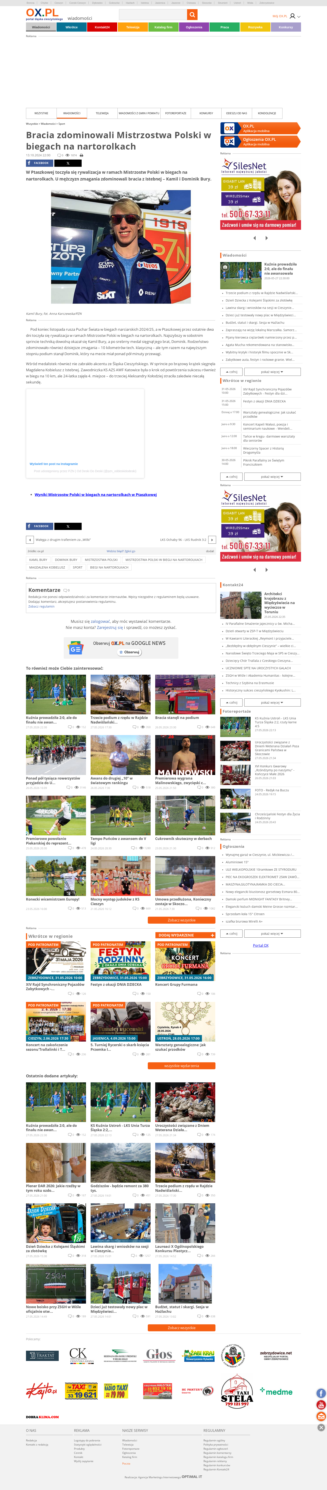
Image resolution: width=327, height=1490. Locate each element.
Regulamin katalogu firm (218, 1457)
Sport (62, 124)
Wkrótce (72, 27)
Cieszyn (59, 3)
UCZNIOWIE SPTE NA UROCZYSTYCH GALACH (258, 668)
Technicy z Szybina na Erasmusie (250, 683)
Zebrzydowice (267, 3)
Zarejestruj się (110, 627)
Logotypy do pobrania (87, 1440)
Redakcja (31, 1440)
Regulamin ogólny (214, 1440)
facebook (38, 163)
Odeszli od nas (236, 113)
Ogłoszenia (194, 27)
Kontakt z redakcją (37, 1444)
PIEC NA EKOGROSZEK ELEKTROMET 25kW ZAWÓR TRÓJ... (262, 877)
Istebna (145, 3)
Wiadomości (41, 27)
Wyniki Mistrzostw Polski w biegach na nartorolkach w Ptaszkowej (96, 494)
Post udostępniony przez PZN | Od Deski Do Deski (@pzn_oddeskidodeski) (85, 471)
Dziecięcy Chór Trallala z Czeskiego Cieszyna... (259, 661)
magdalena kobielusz (47, 567)
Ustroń (237, 3)
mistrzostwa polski (101, 560)
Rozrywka (255, 27)
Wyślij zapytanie (83, 1461)
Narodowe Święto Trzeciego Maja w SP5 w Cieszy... (262, 653)
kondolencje (267, 113)
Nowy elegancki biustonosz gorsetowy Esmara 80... (263, 892)
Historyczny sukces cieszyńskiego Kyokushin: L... (261, 690)
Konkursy (286, 27)
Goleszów (114, 3)
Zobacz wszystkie (182, 920)
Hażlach (130, 3)
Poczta (126, 1463)
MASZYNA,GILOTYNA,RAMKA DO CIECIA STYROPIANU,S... (254, 884)
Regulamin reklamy (215, 1461)
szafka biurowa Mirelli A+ (244, 921)
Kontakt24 (102, 27)
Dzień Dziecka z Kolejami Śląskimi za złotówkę (259, 300)
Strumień (222, 3)
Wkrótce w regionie (50, 936)
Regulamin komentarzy (217, 1453)
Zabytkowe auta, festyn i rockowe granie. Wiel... (260, 360)
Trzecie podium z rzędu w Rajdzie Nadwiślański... (262, 293)
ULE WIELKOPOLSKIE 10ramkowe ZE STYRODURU (261, 869)
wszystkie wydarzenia (181, 1065)
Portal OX (260, 945)
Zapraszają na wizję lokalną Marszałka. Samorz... (261, 330)
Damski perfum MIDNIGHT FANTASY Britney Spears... (258, 899)
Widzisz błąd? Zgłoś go (121, 551)
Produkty (79, 1449)
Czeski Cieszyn (77, 3)
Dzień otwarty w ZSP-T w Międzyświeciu (255, 631)
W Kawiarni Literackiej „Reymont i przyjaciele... (260, 638)
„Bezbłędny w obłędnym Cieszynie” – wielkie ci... (261, 646)
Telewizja (132, 27)
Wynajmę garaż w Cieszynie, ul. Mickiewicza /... (260, 855)
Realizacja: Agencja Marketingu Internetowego (163, 1477)
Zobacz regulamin (41, 606)
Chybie (44, 3)
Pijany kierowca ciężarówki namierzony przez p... (261, 337)
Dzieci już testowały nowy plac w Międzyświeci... (261, 315)
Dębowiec (97, 3)
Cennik (78, 1453)
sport (78, 567)
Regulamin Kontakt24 (216, 1469)
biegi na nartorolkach (109, 567)
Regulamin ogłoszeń (215, 1449)
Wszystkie (41, 113)
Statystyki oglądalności (88, 1444)
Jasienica (160, 3)
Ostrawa (191, 3)
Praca (224, 27)
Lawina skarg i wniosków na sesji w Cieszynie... (260, 308)
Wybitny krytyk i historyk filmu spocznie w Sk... (259, 352)
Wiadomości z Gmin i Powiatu (139, 113)
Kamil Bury (38, 560)
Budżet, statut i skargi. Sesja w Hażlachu (255, 322)
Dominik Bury (66, 560)
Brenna (30, 3)
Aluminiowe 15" (237, 862)
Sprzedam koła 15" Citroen (245, 914)
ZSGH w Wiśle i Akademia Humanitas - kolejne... (260, 675)
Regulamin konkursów (216, 1465)
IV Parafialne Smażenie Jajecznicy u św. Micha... (260, 624)
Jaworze (175, 3)
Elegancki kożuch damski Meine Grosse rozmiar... (262, 906)
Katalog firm (163, 27)
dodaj (176, 935)
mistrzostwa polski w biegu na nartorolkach (164, 560)
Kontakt (78, 1457)
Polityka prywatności (215, 1444)
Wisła (250, 3)
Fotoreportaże (175, 113)
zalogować (100, 621)
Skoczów (207, 3)
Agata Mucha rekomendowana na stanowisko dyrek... (259, 345)
